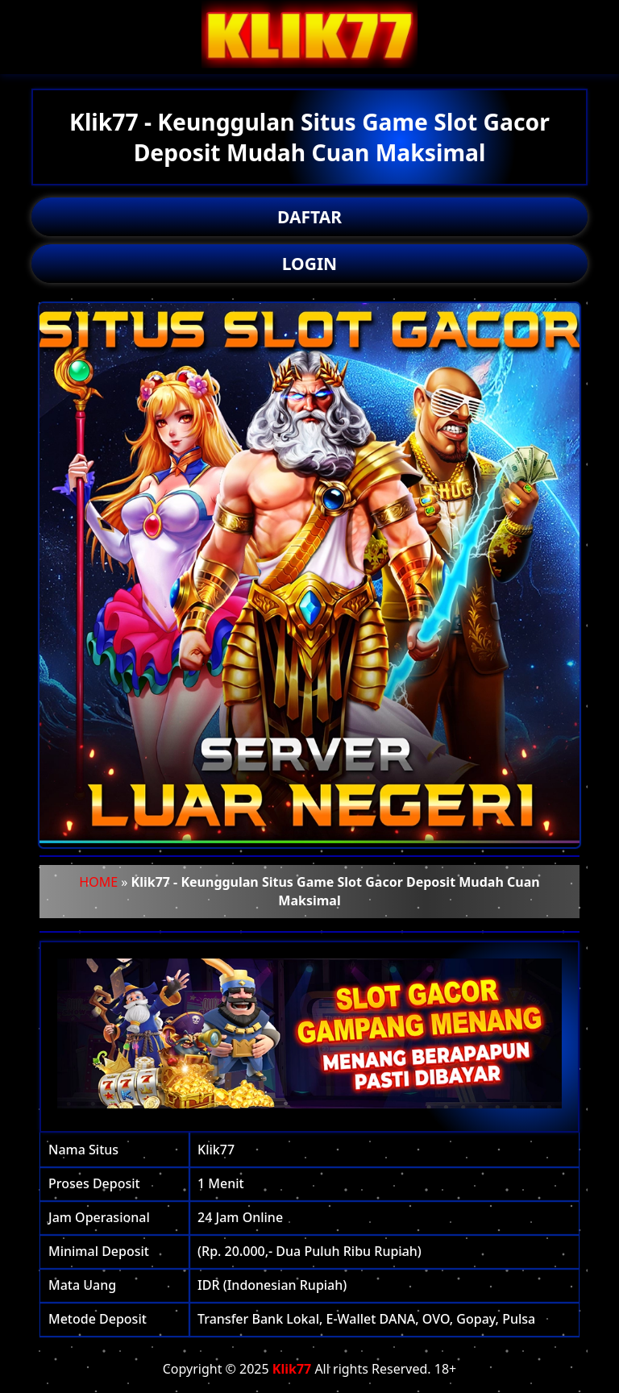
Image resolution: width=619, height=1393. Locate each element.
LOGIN (309, 263)
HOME (98, 882)
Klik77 (291, 1369)
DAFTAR (309, 217)
